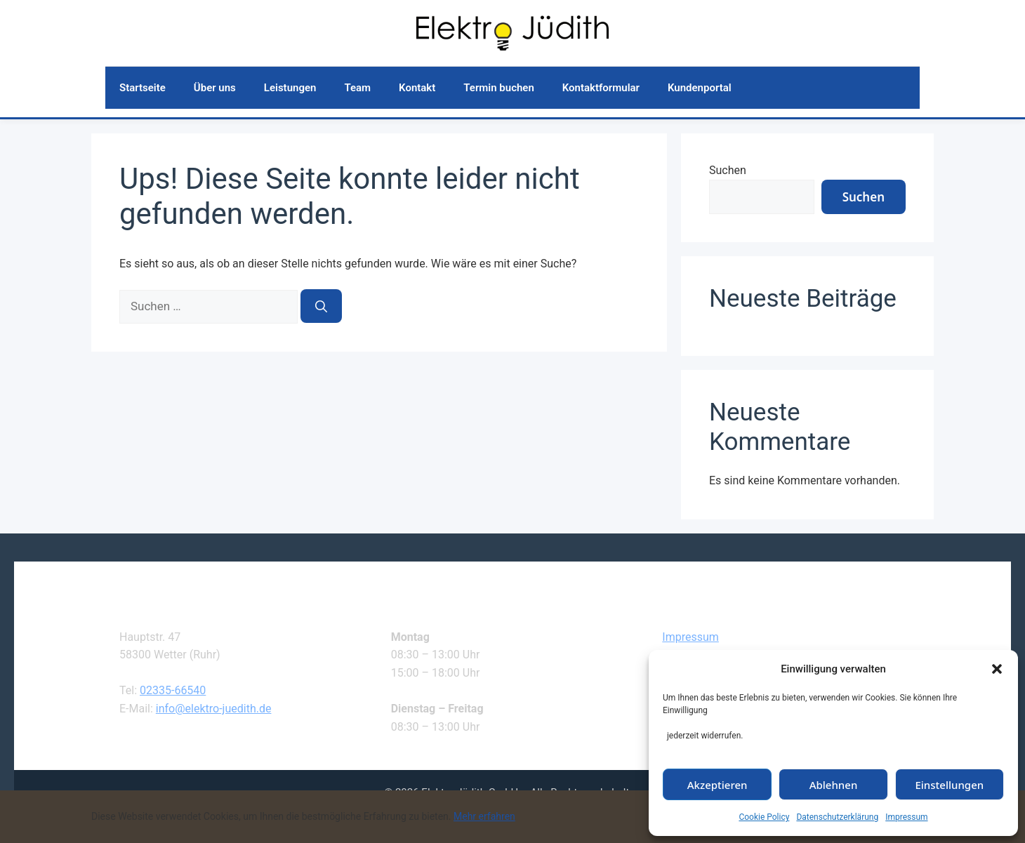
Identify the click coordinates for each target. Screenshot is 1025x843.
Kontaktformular (601, 87)
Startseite (142, 87)
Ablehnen (833, 785)
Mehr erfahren (484, 816)
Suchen (727, 170)
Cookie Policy (764, 817)
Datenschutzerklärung (837, 817)
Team (357, 87)
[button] (997, 669)
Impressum (906, 817)
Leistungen (290, 87)
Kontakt (417, 87)
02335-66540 (173, 690)
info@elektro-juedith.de (214, 708)
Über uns (215, 87)
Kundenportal (700, 87)
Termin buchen (498, 87)
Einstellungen (949, 785)
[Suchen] (321, 306)
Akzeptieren (717, 785)
